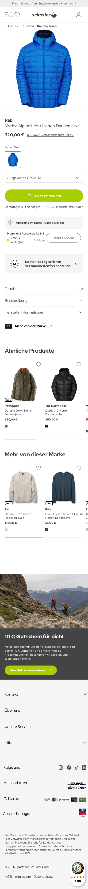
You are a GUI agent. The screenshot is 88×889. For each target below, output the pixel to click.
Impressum (23, 876)
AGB (8, 876)
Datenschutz (43, 876)
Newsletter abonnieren (27, 670)
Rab (9, 120)
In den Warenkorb (44, 195)
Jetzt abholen (63, 238)
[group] (44, 69)
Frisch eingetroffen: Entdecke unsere (36, 3)
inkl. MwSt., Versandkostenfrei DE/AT (50, 135)
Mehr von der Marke (30, 326)
